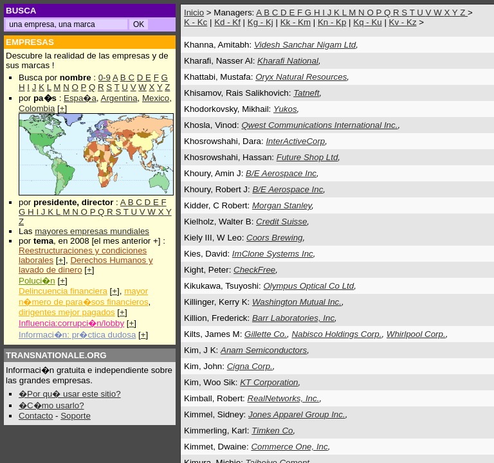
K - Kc (195, 22)
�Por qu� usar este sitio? (70, 394)
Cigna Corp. (250, 366)
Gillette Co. (265, 334)
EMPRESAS (30, 42)
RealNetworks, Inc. (284, 398)
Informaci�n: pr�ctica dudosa (77, 335)
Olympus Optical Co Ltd (308, 286)
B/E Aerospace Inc (281, 173)
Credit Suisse (281, 221)
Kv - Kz (403, 22)
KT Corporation (269, 382)
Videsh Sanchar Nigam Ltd (305, 45)
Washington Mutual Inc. (297, 302)
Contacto (36, 416)
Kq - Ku (367, 22)
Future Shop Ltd (307, 157)
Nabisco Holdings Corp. (336, 334)
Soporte (75, 416)
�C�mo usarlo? (51, 405)
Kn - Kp (332, 22)
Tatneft (306, 93)
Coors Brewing (274, 237)
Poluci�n (37, 281)
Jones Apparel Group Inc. (296, 414)
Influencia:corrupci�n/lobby (71, 323)
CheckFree (254, 270)
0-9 (104, 77)
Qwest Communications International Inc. (319, 125)
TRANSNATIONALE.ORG (56, 355)
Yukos (285, 109)
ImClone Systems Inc (272, 254)
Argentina (119, 98)
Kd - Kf (227, 22)
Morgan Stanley (281, 205)
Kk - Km (295, 22)
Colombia (37, 108)
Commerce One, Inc (289, 446)
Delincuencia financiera (63, 291)
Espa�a (80, 98)
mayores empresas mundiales (92, 231)
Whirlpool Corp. (416, 334)
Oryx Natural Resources (301, 77)
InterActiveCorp (295, 141)
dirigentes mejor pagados (67, 312)
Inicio (194, 12)
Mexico (155, 98)
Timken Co (272, 430)
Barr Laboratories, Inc (293, 318)
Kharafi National (287, 61)
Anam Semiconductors (264, 350)
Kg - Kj (260, 22)
